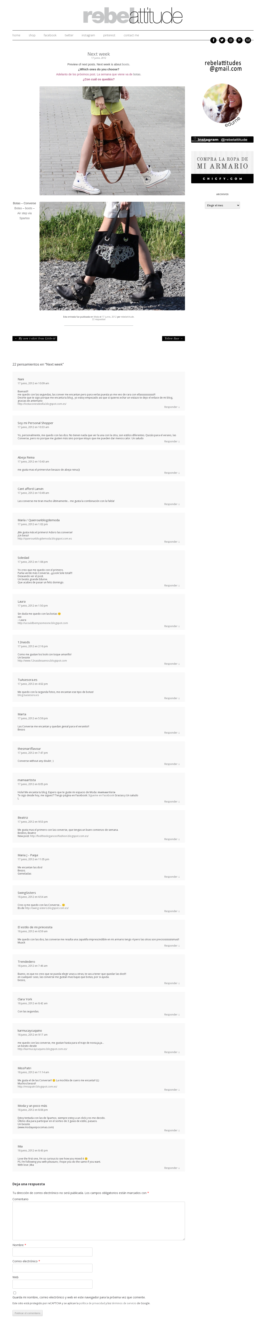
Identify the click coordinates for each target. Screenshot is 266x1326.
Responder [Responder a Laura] (170, 626)
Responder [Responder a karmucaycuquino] (170, 1052)
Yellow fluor (173, 338)
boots (125, 64)
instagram (88, 35)
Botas (18, 208)
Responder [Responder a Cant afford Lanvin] (170, 504)
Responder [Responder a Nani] (170, 407)
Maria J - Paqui (28, 855)
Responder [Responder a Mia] (170, 1168)
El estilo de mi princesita (35, 927)
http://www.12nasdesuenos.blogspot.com (42, 660)
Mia (20, 1146)
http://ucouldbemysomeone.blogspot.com (43, 623)
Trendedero (26, 961)
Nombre (19, 1245)
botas (136, 74)
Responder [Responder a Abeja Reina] (170, 473)
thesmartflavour (29, 748)
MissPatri (24, 1068)
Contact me (131, 35)
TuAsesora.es (27, 680)
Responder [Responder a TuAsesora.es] (170, 698)
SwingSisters (27, 893)
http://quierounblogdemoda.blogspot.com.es (45, 538)
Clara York (25, 999)
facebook (50, 35)
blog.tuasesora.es (28, 695)
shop (32, 35)
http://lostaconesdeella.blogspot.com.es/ (42, 404)
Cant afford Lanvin (30, 489)
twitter (69, 35)
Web (15, 1277)
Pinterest (109, 35)
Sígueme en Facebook (101, 795)
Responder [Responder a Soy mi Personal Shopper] (170, 441)
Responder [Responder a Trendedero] (170, 983)
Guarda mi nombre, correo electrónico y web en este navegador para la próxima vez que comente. (78, 1297)
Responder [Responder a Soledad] (170, 585)
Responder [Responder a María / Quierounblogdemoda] (170, 541)
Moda (96, 316)
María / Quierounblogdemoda (39, 520)
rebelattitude (127, 316)
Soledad (23, 557)
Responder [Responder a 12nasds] (170, 663)
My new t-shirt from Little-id (35, 338)
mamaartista (27, 780)
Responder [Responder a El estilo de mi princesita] (170, 945)
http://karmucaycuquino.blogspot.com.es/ (42, 1049)
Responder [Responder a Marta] (170, 732)
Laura (22, 601)
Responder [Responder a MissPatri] (170, 1089)
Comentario (20, 1199)
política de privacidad (92, 1303)
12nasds (24, 642)
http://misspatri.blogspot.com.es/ (37, 1086)
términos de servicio (124, 1303)
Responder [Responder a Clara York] (170, 1014)
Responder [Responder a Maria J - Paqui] (170, 876)
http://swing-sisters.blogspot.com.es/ (47, 908)
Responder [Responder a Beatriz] (170, 839)
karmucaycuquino (30, 1030)
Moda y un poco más (32, 1105)
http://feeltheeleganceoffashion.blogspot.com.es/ (59, 836)
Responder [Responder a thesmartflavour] (170, 764)
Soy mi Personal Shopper (35, 423)
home (16, 35)
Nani (21, 379)
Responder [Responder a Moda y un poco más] (170, 1130)
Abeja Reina (26, 457)
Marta (22, 714)
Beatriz (23, 817)
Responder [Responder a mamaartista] (170, 801)
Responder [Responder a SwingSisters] (170, 911)
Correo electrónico (26, 1261)
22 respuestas (98, 319)
